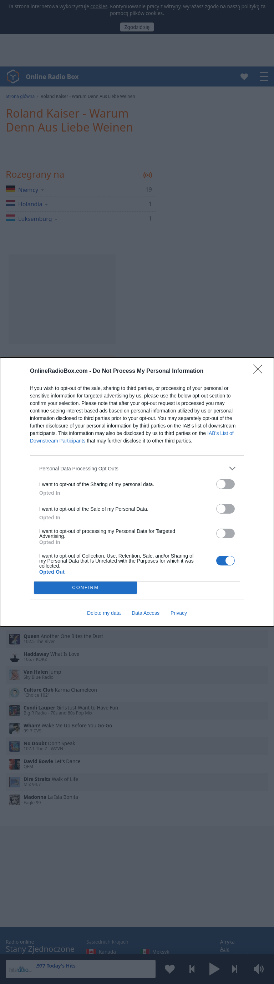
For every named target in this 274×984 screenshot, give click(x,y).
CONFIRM (85, 587)
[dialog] (137, 492)
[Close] (260, 371)
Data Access (145, 613)
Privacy (179, 613)
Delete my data (104, 613)
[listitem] (137, 468)
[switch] (225, 484)
